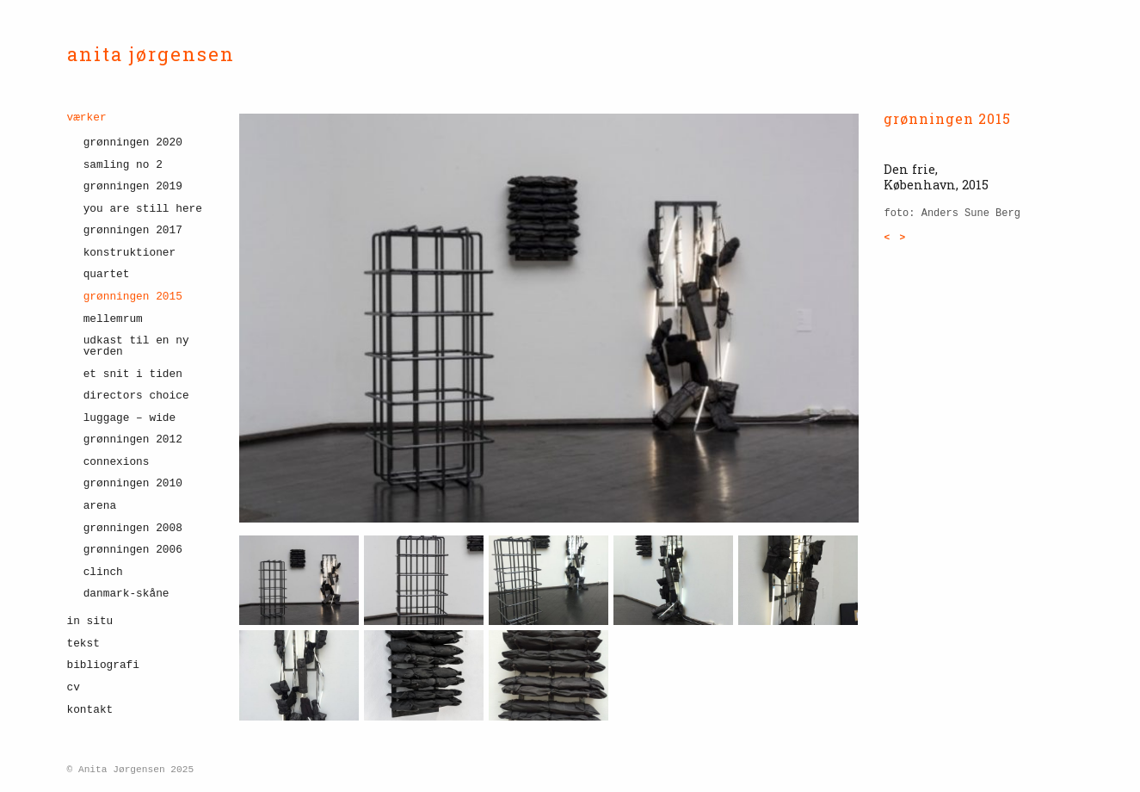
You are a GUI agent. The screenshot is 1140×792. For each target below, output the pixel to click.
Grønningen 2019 (132, 186)
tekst (83, 643)
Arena (99, 505)
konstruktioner (129, 252)
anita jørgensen (151, 53)
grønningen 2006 (132, 549)
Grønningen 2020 (132, 142)
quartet (106, 274)
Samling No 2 (123, 164)
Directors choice (136, 395)
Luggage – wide (129, 417)
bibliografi (103, 665)
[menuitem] (140, 362)
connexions (116, 461)
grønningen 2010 (132, 483)
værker (87, 118)
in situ (90, 621)
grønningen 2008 (132, 528)
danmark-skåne (126, 593)
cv (73, 687)
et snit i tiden (132, 374)
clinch (103, 572)
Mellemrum (113, 318)
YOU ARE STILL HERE (142, 208)
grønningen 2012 (132, 439)
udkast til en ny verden (136, 346)
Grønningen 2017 (132, 230)
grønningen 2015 (132, 296)
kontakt (90, 709)
